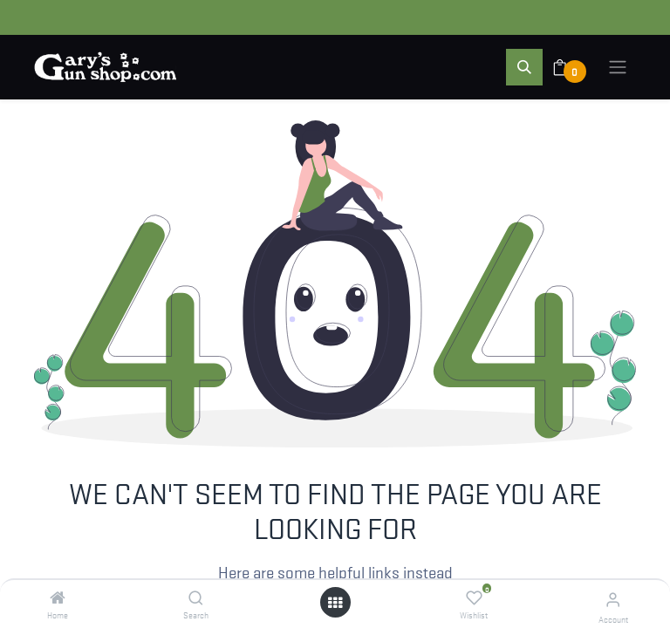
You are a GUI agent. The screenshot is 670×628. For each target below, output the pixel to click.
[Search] (196, 597)
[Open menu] (335, 602)
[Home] (57, 597)
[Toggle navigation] (617, 67)
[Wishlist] (474, 597)
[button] (524, 67)
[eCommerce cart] (571, 67)
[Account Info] (613, 599)
